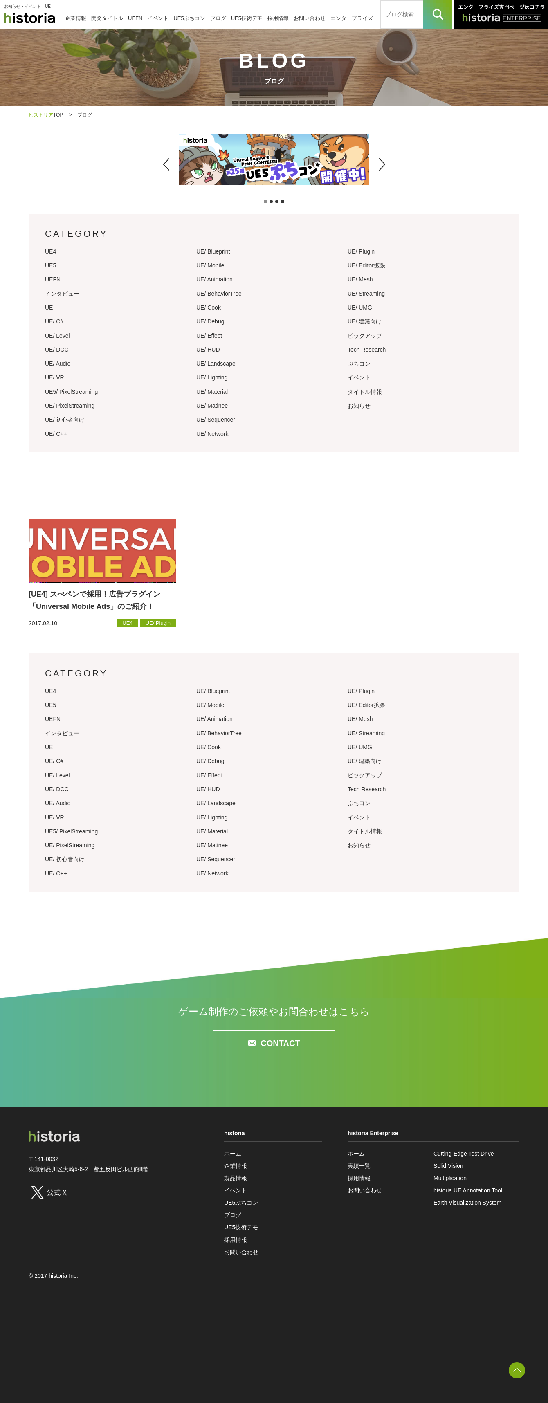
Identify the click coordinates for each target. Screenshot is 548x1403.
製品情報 (235, 1178)
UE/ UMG (360, 307)
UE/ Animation (214, 279)
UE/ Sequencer (215, 419)
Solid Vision (448, 1166)
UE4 (50, 251)
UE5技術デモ (247, 18)
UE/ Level (57, 335)
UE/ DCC (57, 349)
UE (49, 307)
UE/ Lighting (211, 377)
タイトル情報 (365, 391)
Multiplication (450, 1178)
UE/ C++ (56, 434)
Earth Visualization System (467, 1202)
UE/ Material (212, 391)
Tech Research (367, 349)
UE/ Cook (208, 307)
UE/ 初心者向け (65, 419)
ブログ (218, 18)
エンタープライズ (351, 18)
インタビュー (62, 293)
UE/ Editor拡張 (366, 265)
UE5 (50, 265)
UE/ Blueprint (213, 251)
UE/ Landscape (216, 363)
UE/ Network (212, 434)
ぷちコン (359, 363)
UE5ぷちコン (189, 18)
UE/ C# (54, 321)
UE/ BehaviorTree (219, 293)
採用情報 (278, 18)
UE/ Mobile (210, 265)
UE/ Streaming (366, 293)
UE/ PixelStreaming (69, 405)
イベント (157, 18)
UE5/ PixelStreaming (71, 391)
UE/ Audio (57, 363)
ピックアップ (365, 335)
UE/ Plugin (361, 251)
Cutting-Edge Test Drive (463, 1153)
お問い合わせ (310, 18)
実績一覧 (359, 1166)
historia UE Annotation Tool (467, 1190)
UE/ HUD (208, 349)
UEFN (135, 18)
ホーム (232, 1153)
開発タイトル (107, 18)
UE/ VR (54, 377)
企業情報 (75, 18)
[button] (166, 164)
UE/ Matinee (212, 405)
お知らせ (359, 405)
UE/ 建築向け (365, 321)
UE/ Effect (209, 335)
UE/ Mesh (360, 279)
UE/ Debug (210, 321)
